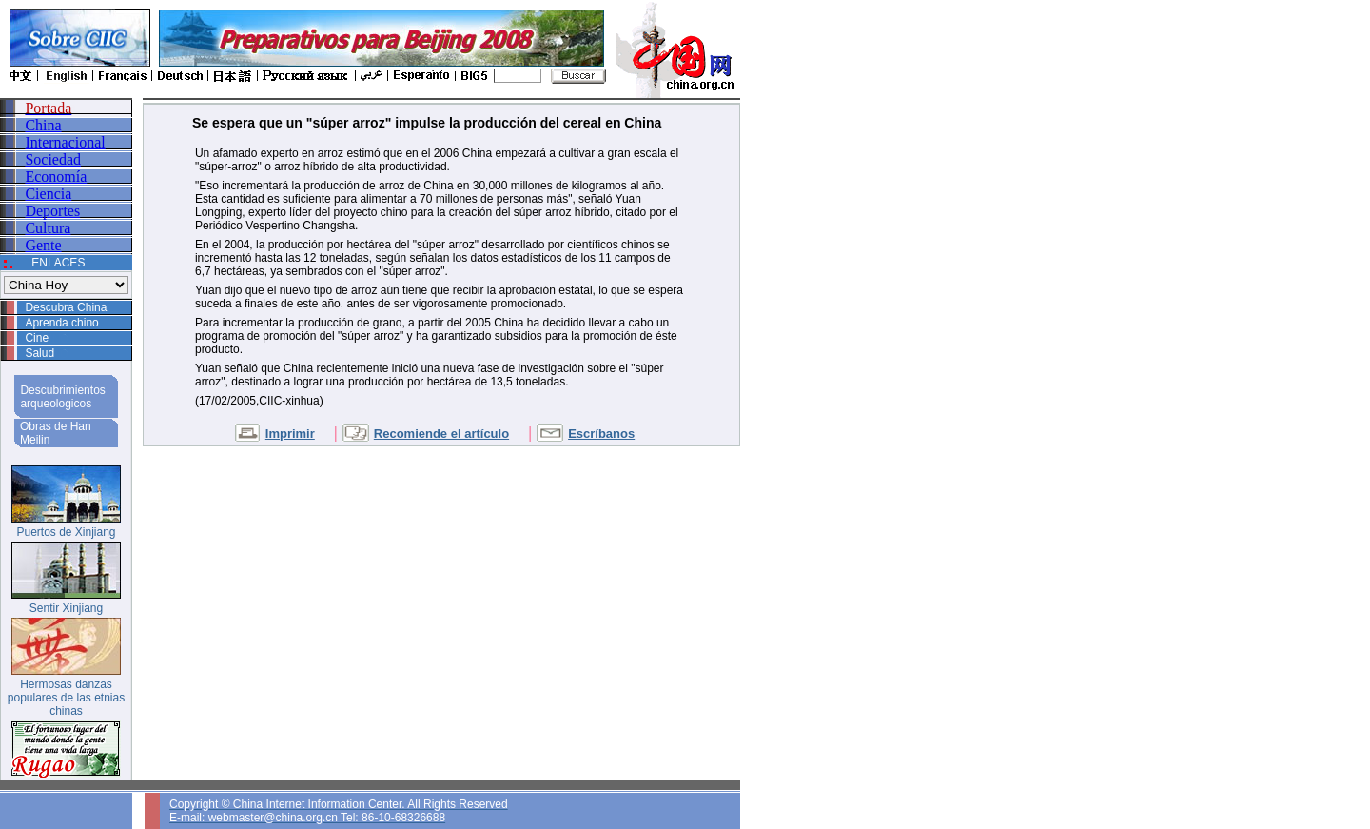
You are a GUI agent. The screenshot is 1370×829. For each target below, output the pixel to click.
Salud (39, 353)
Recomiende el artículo (441, 433)
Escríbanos (601, 433)
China (43, 125)
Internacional (65, 142)
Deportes (52, 211)
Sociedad (53, 159)
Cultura (47, 228)
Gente (43, 245)
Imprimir (290, 433)
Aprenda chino (61, 322)
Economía (56, 176)
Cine (37, 338)
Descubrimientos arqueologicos (62, 397)
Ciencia (48, 194)
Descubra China (66, 307)
